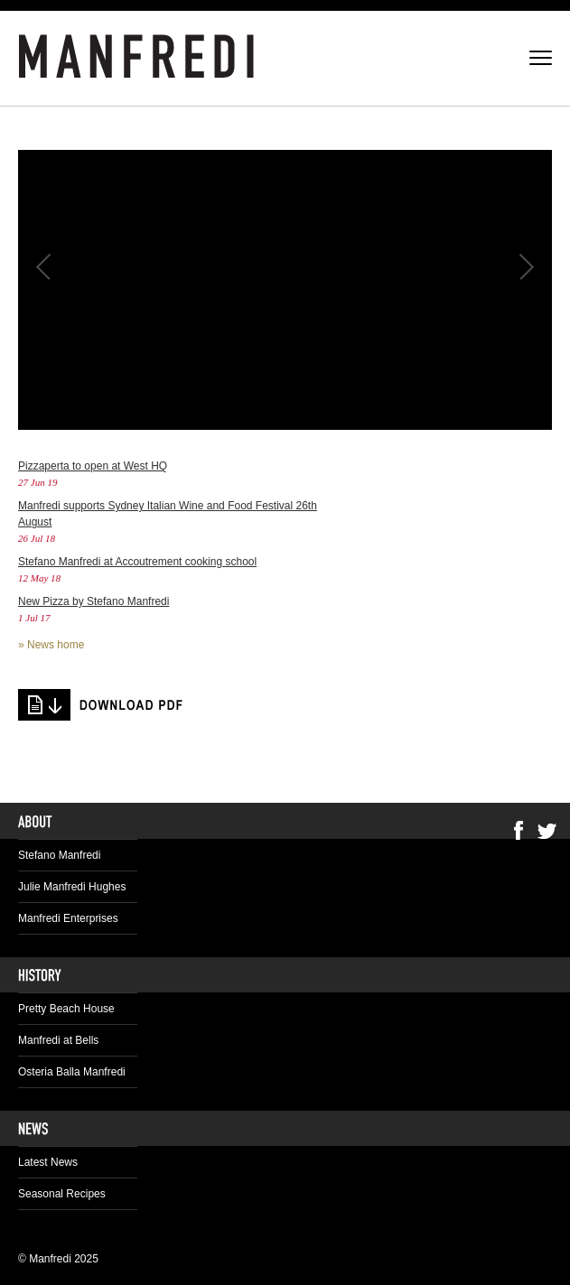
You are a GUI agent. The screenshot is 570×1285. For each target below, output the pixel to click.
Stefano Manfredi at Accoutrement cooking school (137, 561)
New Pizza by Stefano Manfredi (93, 601)
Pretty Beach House (66, 1008)
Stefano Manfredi (59, 855)
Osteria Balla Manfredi (72, 1072)
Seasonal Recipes (62, 1193)
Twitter (547, 830)
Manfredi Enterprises (68, 918)
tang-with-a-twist (101, 705)
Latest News (48, 1162)
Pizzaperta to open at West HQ (92, 466)
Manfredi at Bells (58, 1040)
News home (55, 644)
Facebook (518, 830)
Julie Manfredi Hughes (72, 886)
